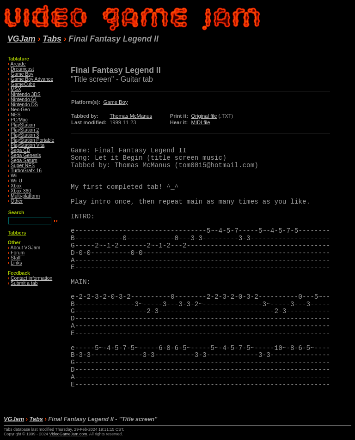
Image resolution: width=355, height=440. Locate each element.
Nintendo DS (24, 104)
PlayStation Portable (32, 140)
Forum (17, 252)
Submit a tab (24, 283)
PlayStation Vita (27, 145)
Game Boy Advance (32, 79)
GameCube (23, 84)
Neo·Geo (20, 109)
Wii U (16, 180)
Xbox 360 (21, 190)
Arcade (18, 63)
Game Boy (22, 74)
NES (15, 114)
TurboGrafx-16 (26, 170)
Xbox (16, 185)
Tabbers (17, 232)
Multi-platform (25, 196)
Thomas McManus (131, 116)
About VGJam (26, 247)
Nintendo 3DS (26, 94)
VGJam (21, 38)
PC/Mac (19, 119)
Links (16, 262)
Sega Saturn (24, 160)
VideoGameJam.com (68, 434)
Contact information (31, 278)
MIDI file (200, 122)
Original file (204, 116)
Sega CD (20, 150)
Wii (14, 175)
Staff (15, 257)
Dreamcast (22, 69)
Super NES (23, 165)
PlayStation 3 (25, 135)
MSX (16, 89)
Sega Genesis (26, 155)
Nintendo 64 (24, 99)
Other (17, 201)
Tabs (52, 38)
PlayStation (23, 124)
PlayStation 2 (25, 130)
